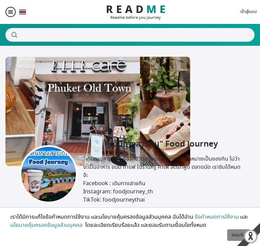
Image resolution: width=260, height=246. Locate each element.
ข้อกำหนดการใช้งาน (217, 217)
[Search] (130, 35)
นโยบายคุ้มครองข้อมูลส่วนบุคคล (47, 225)
